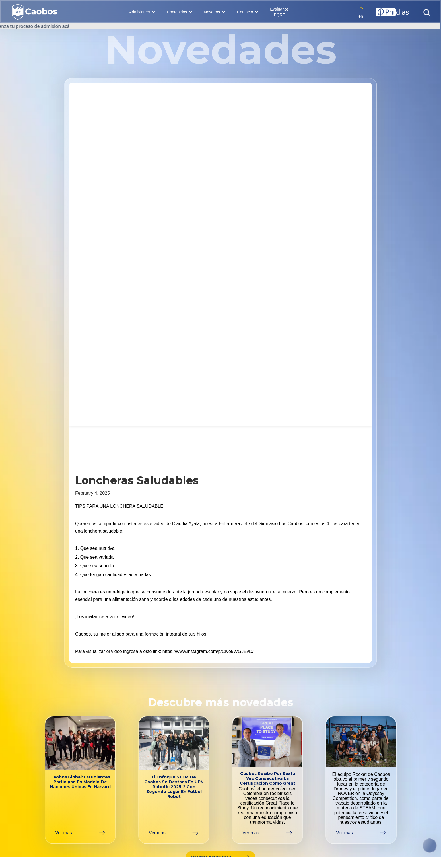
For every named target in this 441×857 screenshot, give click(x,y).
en (360, 16)
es (361, 7)
